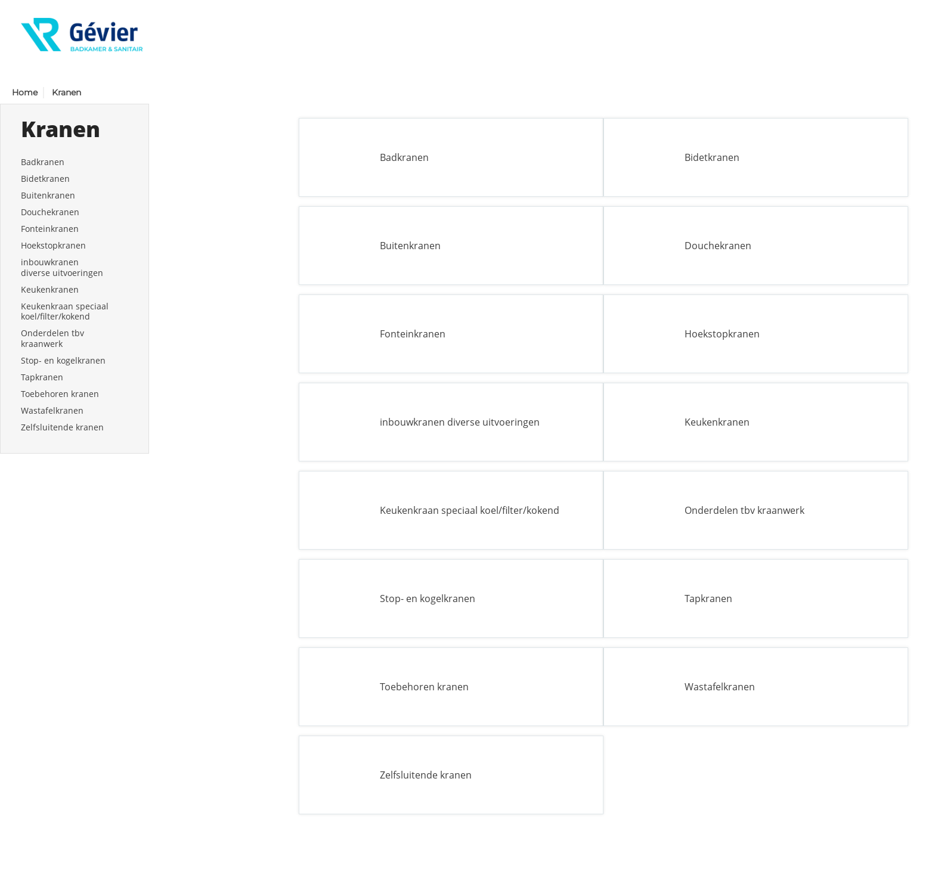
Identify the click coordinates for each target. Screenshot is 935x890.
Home (25, 92)
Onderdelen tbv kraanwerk (52, 338)
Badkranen (42, 162)
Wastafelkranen (52, 410)
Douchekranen (50, 212)
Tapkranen (42, 377)
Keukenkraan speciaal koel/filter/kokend (65, 311)
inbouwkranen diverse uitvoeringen (62, 267)
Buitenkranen (48, 195)
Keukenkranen (50, 289)
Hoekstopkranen (53, 245)
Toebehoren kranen (60, 393)
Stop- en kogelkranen (63, 360)
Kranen (66, 92)
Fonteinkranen (50, 228)
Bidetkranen (45, 178)
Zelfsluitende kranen (62, 427)
